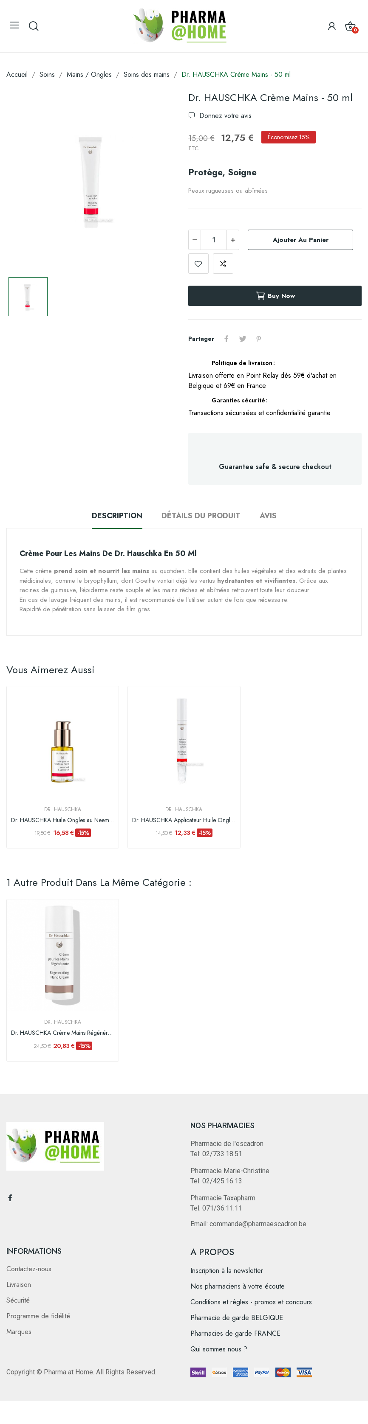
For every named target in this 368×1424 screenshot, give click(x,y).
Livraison (18, 1284)
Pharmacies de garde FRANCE (235, 1333)
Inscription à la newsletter (226, 1270)
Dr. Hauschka (62, 809)
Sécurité (18, 1300)
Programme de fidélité (38, 1316)
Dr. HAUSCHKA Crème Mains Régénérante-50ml (62, 1033)
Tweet (243, 338)
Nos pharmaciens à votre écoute (237, 1286)
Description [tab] (117, 515)
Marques (18, 1332)
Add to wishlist (198, 263)
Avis (268, 515)
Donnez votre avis (224, 115)
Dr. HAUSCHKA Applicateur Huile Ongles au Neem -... (183, 820)
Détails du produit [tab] (201, 515)
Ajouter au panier (300, 239)
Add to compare (223, 263)
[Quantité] (213, 240)
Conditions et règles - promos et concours (251, 1302)
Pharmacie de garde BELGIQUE (236, 1318)
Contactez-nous (28, 1269)
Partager (226, 338)
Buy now (275, 296)
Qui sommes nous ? (218, 1349)
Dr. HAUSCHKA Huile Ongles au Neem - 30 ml (62, 820)
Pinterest (259, 338)
